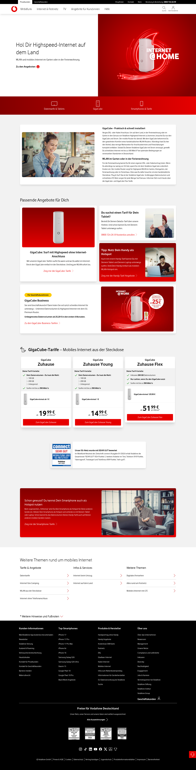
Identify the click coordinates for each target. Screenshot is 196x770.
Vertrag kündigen (92, 759)
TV (64, 9)
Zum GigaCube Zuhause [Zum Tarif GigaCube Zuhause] (46, 422)
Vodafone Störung (26, 644)
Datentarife (44, 575)
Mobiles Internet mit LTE (151, 590)
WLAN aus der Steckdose (44, 590)
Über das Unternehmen (147, 635)
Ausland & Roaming (26, 648)
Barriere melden (25, 671)
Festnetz (101, 648)
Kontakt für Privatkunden (28, 662)
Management (143, 644)
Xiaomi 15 (62, 666)
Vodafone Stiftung (144, 684)
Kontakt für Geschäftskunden (30, 666)
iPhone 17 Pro (63, 639)
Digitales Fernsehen (151, 575)
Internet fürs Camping (44, 583)
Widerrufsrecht (24, 675)
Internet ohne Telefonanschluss (44, 598)
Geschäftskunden (41, 2)
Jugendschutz (106, 759)
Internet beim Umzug (98, 575)
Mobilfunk (26, 9)
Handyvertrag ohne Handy (108, 635)
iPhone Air (62, 648)
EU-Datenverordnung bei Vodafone (111, 680)
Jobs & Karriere (143, 675)
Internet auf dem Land (98, 583)
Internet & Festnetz (47, 9)
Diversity (141, 662)
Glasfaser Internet (105, 657)
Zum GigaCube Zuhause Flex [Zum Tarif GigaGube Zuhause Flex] (150, 417)
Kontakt (131, 2)
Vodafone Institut (144, 689)
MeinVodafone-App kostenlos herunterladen (36, 635)
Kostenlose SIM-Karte (106, 644)
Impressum (141, 759)
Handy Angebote (104, 639)
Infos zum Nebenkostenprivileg (110, 671)
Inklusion (141, 657)
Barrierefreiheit (154, 759)
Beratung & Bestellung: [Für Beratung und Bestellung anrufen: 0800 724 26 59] (161, 2)
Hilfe (107, 9)
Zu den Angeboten (28, 66)
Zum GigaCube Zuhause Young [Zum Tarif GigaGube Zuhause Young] (98, 422)
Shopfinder (119, 2)
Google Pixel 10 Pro (66, 675)
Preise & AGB (58, 759)
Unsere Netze (143, 648)
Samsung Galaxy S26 (66, 657)
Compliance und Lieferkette (148, 653)
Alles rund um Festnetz (151, 583)
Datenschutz (78, 759)
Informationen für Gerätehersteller (111, 675)
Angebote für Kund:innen (85, 9)
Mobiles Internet (104, 666)
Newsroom (142, 639)
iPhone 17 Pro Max (65, 644)
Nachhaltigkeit (143, 666)
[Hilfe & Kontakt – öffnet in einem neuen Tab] (192, 754)
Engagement (143, 671)
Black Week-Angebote (67, 680)
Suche (100, 684)
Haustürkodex (24, 657)
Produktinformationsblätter (124, 759)
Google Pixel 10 (64, 671)
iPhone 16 (62, 653)
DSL (99, 653)
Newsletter (23, 639)
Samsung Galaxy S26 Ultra (68, 662)
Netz (140, 2)
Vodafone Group (144, 693)
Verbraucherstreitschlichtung (30, 653)
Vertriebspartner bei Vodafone (149, 680)
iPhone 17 (62, 635)
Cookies (68, 759)
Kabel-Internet (103, 662)
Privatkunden (25, 2)
